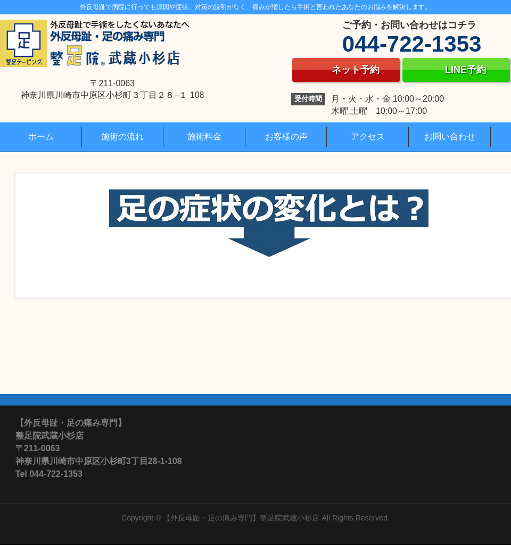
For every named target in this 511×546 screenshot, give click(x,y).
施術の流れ (122, 136)
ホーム (41, 136)
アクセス (368, 136)
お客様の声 (286, 136)
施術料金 (204, 136)
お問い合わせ (449, 136)
